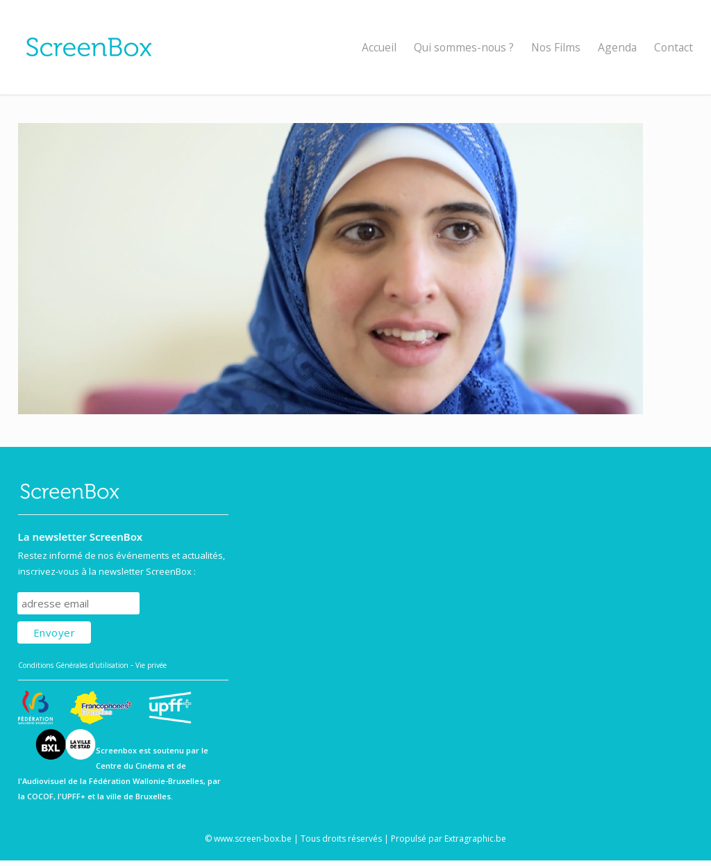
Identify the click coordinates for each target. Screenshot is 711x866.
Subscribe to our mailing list (92, 579)
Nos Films (555, 47)
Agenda (617, 47)
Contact (673, 47)
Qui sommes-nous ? (464, 47)
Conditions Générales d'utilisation (73, 665)
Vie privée (151, 665)
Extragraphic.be (475, 838)
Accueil (379, 47)
